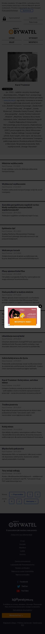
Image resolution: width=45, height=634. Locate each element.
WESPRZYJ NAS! (23, 322)
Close (40, 306)
